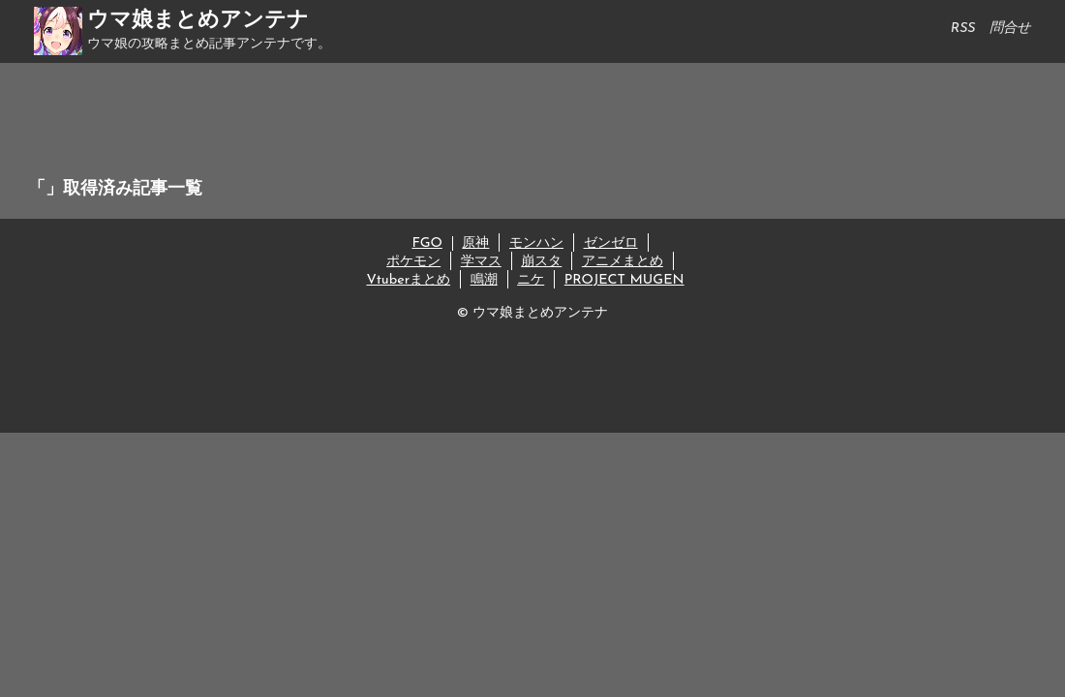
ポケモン (413, 262)
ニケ (530, 280)
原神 (475, 243)
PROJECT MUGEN (624, 280)
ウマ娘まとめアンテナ (198, 21)
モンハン (536, 243)
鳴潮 (484, 280)
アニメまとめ (622, 262)
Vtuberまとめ (408, 280)
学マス (481, 262)
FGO (426, 243)
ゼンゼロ (611, 243)
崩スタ (541, 262)
